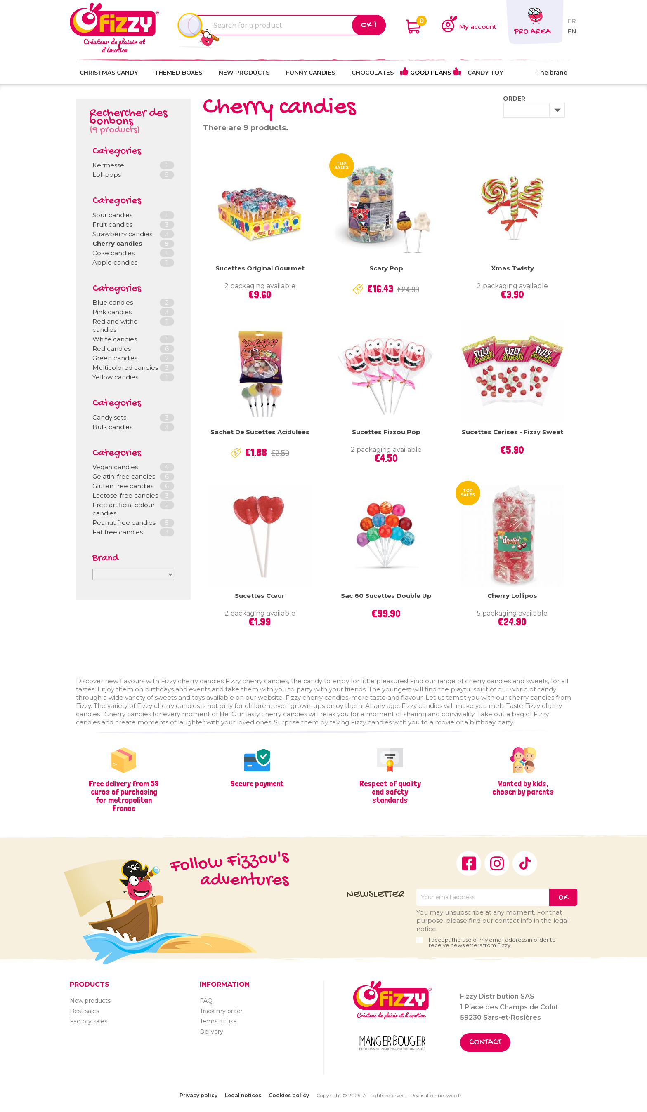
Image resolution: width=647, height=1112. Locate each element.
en (572, 31)
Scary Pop (386, 268)
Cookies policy (289, 1095)
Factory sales (88, 1021)
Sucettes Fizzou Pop (386, 432)
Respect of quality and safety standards (390, 791)
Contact (485, 1042)
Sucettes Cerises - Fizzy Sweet (512, 432)
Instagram (496, 863)
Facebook (468, 863)
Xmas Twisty (512, 268)
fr (572, 21)
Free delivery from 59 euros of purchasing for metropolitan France (124, 795)
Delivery (211, 1031)
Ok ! (369, 25)
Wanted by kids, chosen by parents (523, 787)
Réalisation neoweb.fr (436, 1095)
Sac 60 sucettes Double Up (386, 595)
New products (90, 1000)
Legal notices (243, 1095)
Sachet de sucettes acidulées (259, 432)
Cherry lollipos (512, 595)
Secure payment (257, 783)
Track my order (221, 1011)
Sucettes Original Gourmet (260, 268)
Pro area (532, 32)
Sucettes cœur (260, 595)
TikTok (524, 863)
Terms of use (218, 1021)
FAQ (206, 1000)
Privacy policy (198, 1095)
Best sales (84, 1011)
